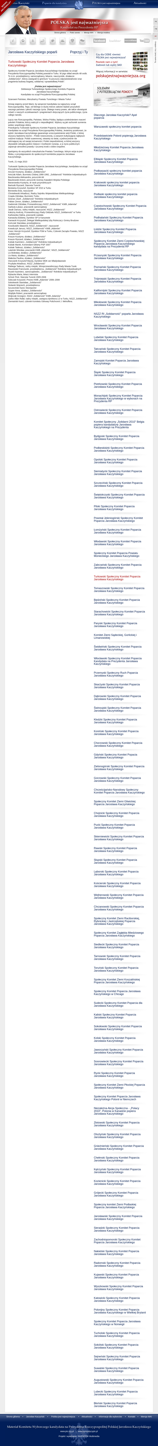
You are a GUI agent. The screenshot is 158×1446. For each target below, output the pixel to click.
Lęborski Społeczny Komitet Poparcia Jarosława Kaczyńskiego (116, 873)
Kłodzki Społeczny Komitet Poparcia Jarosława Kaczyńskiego (115, 721)
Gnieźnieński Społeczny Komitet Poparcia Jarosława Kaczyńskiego (119, 1147)
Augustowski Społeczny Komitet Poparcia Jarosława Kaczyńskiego (118, 1381)
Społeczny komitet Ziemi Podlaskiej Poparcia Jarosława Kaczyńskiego (115, 1206)
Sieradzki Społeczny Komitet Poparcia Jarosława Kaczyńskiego (116, 1229)
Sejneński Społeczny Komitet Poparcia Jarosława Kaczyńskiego (117, 1358)
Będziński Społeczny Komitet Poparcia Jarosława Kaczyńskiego (117, 601)
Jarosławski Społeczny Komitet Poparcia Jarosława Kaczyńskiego (118, 1217)
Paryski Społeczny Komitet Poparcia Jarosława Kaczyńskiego (115, 625)
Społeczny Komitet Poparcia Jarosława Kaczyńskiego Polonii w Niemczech (117, 1098)
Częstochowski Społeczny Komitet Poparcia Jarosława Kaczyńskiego (120, 207)
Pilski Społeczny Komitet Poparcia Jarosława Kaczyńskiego (114, 508)
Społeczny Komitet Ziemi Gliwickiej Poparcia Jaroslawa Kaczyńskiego (115, 803)
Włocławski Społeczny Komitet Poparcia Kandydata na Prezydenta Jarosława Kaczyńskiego (118, 661)
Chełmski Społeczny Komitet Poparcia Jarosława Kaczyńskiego (116, 1159)
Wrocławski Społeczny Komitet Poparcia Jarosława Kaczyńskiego (118, 327)
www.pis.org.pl (67, 1431)
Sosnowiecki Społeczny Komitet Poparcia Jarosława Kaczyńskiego (118, 1063)
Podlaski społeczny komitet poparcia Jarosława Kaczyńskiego (115, 196)
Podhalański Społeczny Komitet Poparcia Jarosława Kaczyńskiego (118, 219)
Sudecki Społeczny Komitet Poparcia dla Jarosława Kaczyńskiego (118, 1004)
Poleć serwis (75, 33)
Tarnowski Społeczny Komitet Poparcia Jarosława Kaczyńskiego (117, 958)
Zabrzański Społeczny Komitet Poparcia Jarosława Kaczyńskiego (118, 566)
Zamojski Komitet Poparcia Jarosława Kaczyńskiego (116, 362)
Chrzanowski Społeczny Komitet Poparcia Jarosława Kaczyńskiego (119, 908)
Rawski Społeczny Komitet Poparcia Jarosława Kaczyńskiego (115, 850)
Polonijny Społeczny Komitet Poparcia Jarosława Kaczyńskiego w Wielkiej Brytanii (120, 1311)
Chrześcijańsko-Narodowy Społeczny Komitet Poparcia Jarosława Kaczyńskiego (119, 791)
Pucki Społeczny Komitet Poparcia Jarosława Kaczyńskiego (114, 826)
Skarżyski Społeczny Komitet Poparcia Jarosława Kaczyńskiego (117, 686)
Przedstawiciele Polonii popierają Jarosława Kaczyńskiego (120, 137)
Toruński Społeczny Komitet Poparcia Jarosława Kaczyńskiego (116, 969)
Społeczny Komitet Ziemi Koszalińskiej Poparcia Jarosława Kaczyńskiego (117, 981)
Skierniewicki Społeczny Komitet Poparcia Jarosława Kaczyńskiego (119, 838)
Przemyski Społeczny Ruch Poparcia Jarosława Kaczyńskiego (116, 674)
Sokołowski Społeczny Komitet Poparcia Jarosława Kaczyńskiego (118, 1028)
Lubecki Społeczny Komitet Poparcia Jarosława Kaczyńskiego (116, 1393)
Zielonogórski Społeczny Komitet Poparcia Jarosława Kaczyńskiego (119, 768)
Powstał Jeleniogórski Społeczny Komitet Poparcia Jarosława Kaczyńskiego (118, 519)
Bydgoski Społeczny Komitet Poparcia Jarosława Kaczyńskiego (116, 438)
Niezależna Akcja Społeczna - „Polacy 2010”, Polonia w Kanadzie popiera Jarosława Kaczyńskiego (116, 1111)
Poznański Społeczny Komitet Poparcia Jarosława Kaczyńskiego (117, 268)
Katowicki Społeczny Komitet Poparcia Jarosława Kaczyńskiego (117, 1299)
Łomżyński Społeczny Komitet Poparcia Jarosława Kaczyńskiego (117, 531)
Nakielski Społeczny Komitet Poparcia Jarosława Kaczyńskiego (116, 1253)
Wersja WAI (88, 33)
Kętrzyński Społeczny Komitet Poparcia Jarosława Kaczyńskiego (117, 1171)
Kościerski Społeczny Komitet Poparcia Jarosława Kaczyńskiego (117, 885)
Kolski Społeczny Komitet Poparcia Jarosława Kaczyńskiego (115, 1039)
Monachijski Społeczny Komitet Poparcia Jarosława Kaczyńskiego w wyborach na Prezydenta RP (118, 398)
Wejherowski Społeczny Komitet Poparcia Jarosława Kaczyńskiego (119, 896)
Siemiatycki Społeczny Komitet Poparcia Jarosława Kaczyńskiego (118, 473)
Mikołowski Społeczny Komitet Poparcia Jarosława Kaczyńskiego (117, 303)
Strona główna (60, 33)
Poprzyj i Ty (79, 52)
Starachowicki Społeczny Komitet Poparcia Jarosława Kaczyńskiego (119, 613)
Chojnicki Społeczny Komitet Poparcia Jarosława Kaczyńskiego (116, 814)
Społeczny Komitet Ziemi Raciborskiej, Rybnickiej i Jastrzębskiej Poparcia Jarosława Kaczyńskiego (117, 921)
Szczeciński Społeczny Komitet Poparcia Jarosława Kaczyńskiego (118, 484)
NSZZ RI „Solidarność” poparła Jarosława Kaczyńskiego (119, 315)
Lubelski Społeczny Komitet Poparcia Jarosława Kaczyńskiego (116, 339)
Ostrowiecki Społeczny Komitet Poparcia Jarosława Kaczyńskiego (118, 411)
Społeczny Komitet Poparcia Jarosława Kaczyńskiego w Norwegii (117, 1323)
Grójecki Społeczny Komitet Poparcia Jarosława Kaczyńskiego (116, 1194)
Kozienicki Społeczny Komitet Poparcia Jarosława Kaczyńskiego (117, 1182)
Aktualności (87, 1416)
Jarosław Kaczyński (35, 1416)
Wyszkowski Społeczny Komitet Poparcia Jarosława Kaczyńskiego (118, 1288)
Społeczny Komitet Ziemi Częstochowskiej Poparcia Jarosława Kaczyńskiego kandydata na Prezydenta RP (119, 243)
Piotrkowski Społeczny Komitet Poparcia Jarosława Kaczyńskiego (118, 385)
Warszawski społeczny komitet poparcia (117, 126)
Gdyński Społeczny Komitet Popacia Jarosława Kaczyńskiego (115, 756)
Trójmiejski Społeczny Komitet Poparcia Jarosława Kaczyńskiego (117, 280)
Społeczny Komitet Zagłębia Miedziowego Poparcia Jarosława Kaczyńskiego (119, 934)
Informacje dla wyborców (110, 1416)
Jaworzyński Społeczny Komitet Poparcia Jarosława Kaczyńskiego (118, 1051)
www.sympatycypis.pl (88, 1431)
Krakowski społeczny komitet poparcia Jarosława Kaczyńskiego (116, 184)
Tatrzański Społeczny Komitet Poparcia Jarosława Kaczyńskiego (117, 350)
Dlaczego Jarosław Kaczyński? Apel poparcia (115, 116)
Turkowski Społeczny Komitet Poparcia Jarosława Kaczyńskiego (117, 578)
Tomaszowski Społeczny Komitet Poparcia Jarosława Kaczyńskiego (119, 590)
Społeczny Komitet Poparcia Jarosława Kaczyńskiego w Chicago (117, 993)
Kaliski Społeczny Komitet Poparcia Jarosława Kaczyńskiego (115, 1016)
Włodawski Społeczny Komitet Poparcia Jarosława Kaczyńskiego (117, 543)
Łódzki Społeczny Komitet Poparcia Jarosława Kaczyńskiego (115, 231)
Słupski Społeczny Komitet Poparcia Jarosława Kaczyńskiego (115, 861)
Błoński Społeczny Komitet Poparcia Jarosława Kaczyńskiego (115, 1405)
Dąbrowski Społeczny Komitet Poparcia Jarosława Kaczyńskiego (117, 698)
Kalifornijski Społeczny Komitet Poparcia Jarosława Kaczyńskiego (118, 292)
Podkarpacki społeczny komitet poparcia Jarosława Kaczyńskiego (118, 172)
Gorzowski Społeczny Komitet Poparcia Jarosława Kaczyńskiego (117, 779)
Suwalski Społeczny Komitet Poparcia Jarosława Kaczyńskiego (116, 1370)
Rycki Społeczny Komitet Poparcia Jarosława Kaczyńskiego (114, 1074)
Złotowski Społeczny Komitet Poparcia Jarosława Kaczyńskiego (117, 1124)
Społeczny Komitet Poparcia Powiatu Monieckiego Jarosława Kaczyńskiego (116, 554)
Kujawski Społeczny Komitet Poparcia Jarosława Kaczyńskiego (116, 1276)
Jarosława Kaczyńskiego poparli (32, 52)
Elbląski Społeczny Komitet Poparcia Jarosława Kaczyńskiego (116, 160)
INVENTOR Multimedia (88, 1436)
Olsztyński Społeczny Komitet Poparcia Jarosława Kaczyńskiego (117, 1136)
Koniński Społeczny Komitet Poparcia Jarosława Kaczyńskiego (116, 733)
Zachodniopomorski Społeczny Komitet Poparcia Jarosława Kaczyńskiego (117, 1241)
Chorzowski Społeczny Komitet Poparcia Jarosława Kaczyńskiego (118, 744)
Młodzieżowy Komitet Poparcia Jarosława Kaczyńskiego (118, 149)
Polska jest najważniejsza (63, 1416)
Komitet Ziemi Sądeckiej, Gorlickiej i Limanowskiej (115, 636)
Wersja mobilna (103, 33)
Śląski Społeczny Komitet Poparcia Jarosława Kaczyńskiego (115, 374)
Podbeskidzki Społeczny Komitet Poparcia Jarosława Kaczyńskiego (119, 449)
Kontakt (131, 1416)
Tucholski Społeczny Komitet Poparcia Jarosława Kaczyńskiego (117, 1334)
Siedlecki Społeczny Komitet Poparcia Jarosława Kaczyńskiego (116, 946)
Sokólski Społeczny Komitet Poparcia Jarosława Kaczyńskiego (116, 1346)
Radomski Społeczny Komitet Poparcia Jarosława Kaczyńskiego (117, 1264)
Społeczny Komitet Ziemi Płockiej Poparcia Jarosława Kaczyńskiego (119, 1086)
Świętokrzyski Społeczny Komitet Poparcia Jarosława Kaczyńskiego (119, 496)
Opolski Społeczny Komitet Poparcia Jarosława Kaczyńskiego (115, 461)
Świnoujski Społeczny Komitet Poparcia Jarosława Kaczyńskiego (117, 709)
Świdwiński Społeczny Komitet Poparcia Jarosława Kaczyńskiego (118, 648)
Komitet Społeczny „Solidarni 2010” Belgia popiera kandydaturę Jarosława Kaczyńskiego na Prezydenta (119, 424)
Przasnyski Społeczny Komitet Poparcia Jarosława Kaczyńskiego (117, 257)
